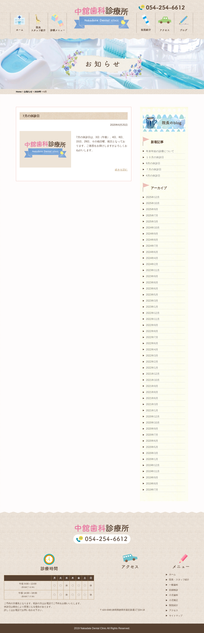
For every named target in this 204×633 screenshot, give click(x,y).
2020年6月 (152, 440)
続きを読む (121, 169)
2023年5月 (152, 294)
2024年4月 (152, 258)
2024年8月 (152, 239)
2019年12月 (153, 465)
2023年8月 (152, 282)
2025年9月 (152, 209)
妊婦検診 (173, 590)
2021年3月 (152, 404)
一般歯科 (173, 585)
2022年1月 (152, 367)
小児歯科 (173, 595)
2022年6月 (152, 343)
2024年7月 (152, 245)
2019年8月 (152, 483)
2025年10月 (153, 203)
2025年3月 (152, 221)
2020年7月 (152, 434)
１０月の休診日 (155, 157)
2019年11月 (153, 471)
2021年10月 (153, 380)
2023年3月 (152, 300)
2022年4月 (152, 349)
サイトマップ (175, 615)
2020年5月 (152, 447)
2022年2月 (152, 361)
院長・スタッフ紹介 (179, 579)
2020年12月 (153, 416)
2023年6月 (152, 288)
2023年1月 (152, 306)
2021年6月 (152, 398)
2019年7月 (152, 489)
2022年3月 (152, 355)
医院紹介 (173, 605)
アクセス (173, 610)
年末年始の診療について (160, 151)
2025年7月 (152, 215)
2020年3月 (152, 453)
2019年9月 (152, 477)
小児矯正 (173, 600)
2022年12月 (153, 313)
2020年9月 (152, 428)
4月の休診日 (153, 175)
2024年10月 (153, 227)
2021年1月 (152, 410)
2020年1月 (152, 459)
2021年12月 (153, 373)
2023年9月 (152, 276)
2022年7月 (152, 337)
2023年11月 (153, 270)
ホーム (172, 574)
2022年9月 (152, 325)
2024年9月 (152, 233)
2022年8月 (152, 331)
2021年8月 (152, 392)
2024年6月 (152, 252)
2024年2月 (152, 264)
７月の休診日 (153, 169)
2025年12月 (153, 197)
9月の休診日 (153, 163)
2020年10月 (153, 422)
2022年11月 (153, 319)
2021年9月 (152, 386)
